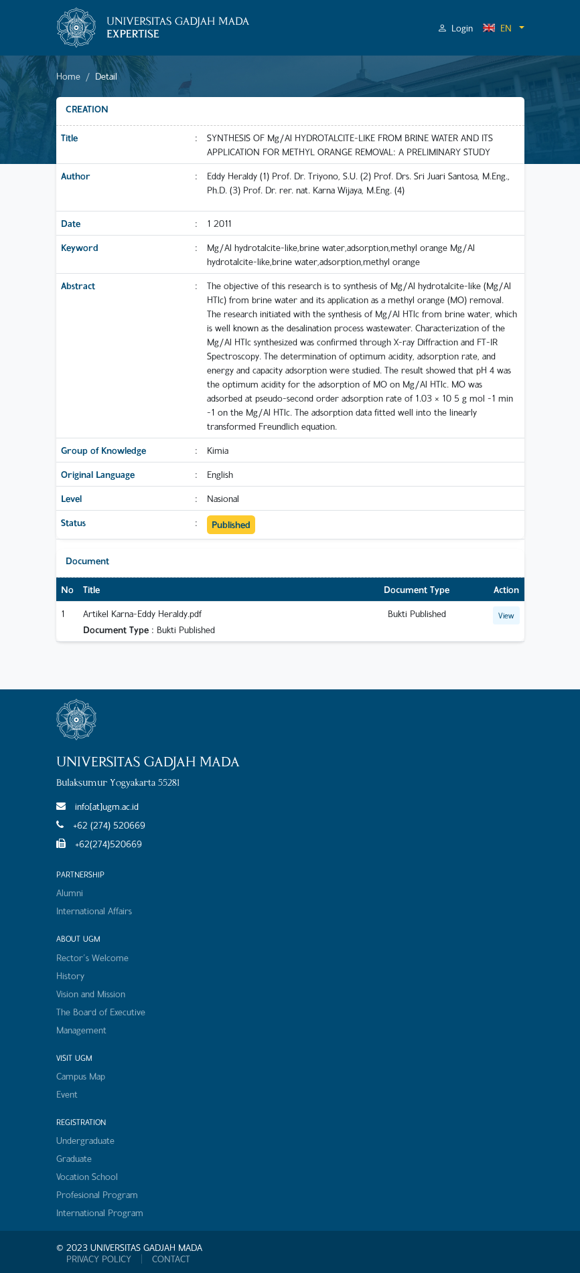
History (70, 975)
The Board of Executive (100, 1011)
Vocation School (87, 1176)
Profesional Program (97, 1194)
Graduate (74, 1158)
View (506, 615)
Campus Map (80, 1076)
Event (67, 1094)
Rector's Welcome (92, 957)
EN (497, 27)
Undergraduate (85, 1140)
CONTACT (171, 1259)
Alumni (69, 892)
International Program (99, 1212)
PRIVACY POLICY (98, 1259)
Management (81, 1029)
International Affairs (94, 910)
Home (68, 76)
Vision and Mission (90, 993)
